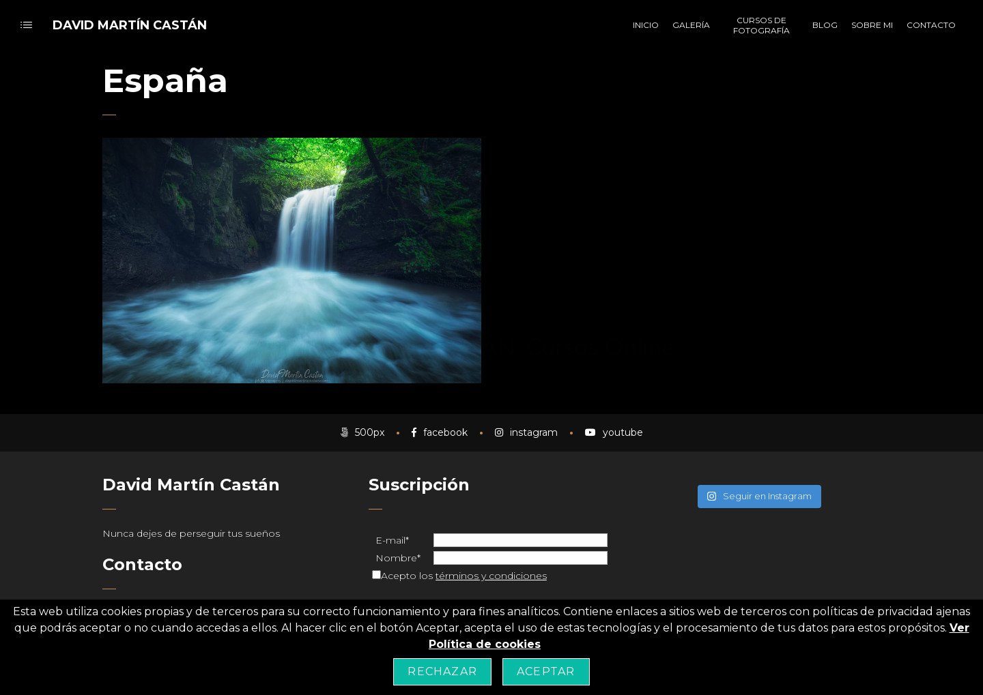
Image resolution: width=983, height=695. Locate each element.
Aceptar (546, 671)
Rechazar (442, 671)
